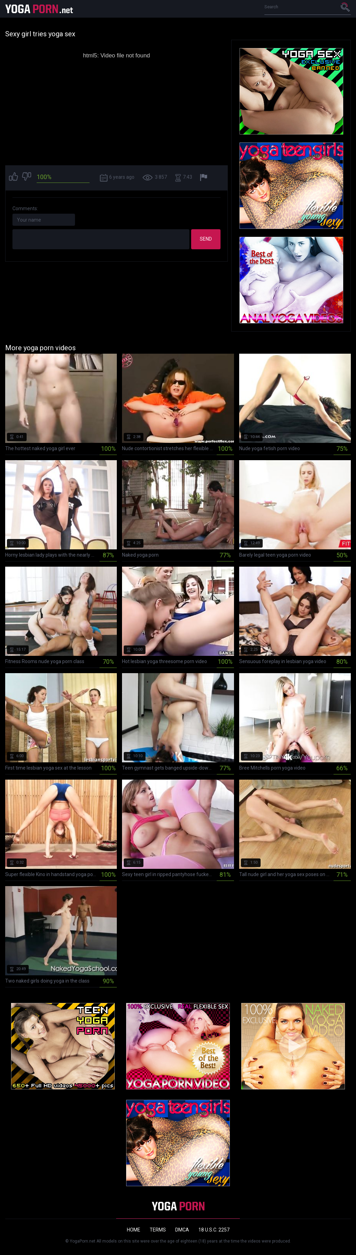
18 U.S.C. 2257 (213, 1230)
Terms (158, 1230)
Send (206, 239)
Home (133, 1230)
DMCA (182, 1230)
